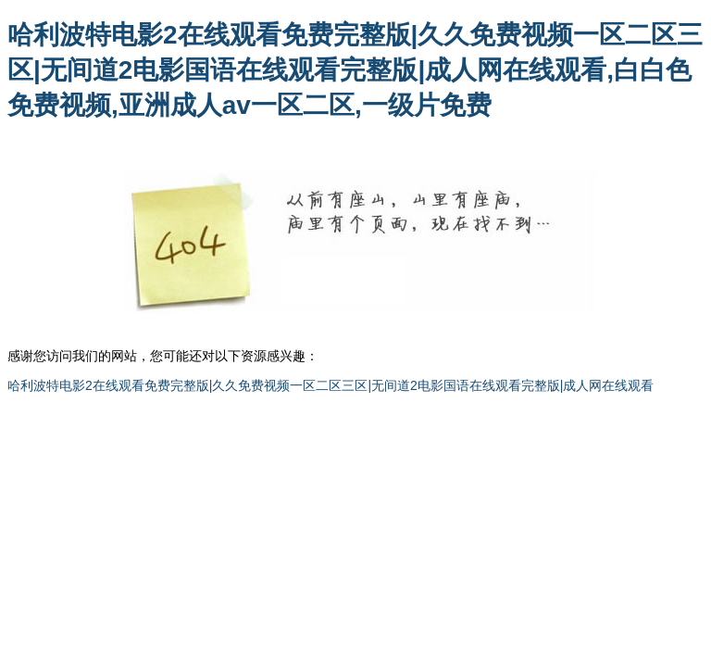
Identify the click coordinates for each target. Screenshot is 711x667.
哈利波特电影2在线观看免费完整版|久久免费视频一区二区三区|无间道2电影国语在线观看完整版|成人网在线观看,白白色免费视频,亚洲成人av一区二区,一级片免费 (355, 70)
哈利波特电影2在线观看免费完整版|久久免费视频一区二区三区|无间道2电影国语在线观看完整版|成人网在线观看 (330, 385)
